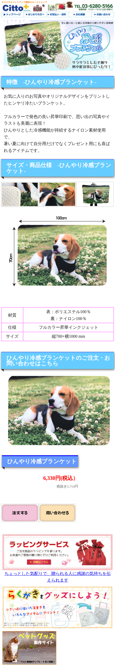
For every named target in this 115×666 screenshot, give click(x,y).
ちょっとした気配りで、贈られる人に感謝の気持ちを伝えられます (57, 574)
